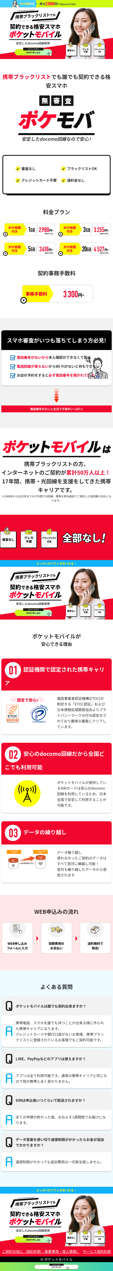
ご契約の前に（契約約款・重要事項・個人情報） (41, 1251)
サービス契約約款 (97, 1251)
